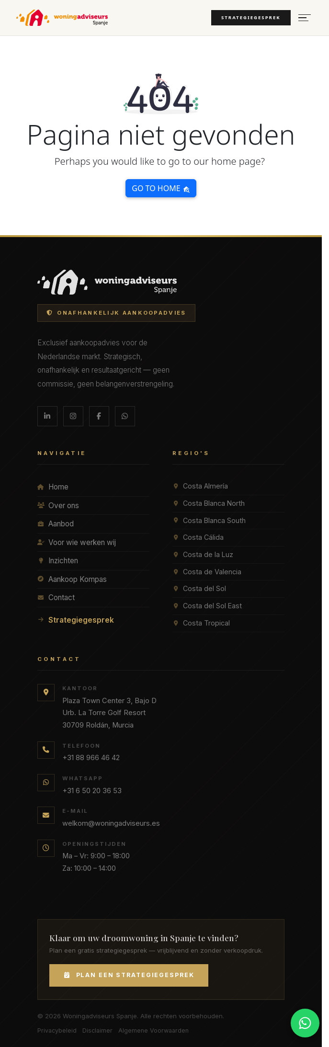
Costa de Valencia (206, 572)
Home (52, 486)
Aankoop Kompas (72, 579)
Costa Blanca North (208, 503)
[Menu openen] (304, 17)
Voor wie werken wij (76, 542)
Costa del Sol (199, 588)
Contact (56, 597)
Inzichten (57, 560)
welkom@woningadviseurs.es (111, 823)
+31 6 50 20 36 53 (92, 790)
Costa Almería (200, 486)
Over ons (58, 505)
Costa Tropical (201, 623)
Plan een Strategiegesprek (129, 975)
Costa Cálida (198, 537)
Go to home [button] (161, 188)
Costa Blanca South (209, 520)
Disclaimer (97, 1030)
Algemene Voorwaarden (153, 1030)
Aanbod (55, 523)
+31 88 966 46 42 (91, 757)
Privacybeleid (57, 1030)
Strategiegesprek (251, 17)
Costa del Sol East (207, 606)
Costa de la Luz (202, 554)
